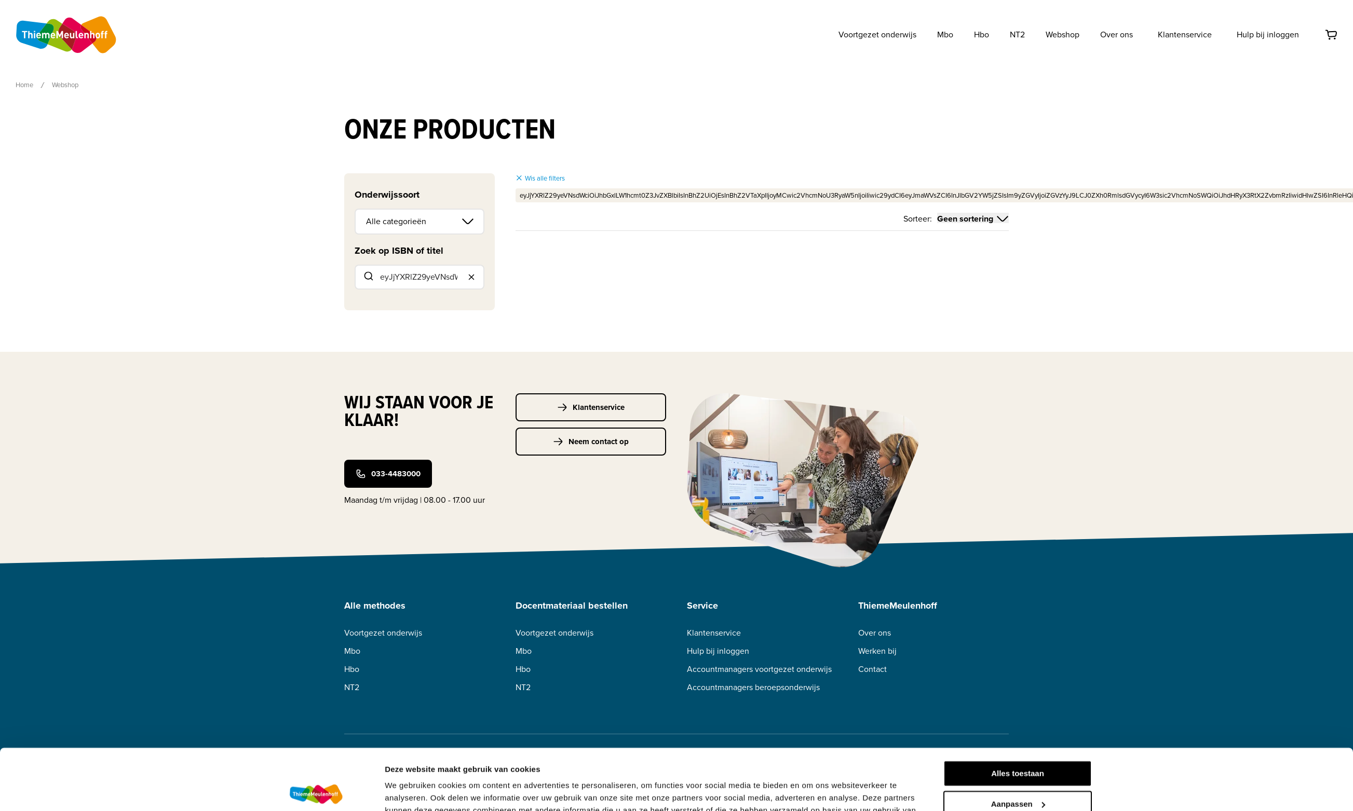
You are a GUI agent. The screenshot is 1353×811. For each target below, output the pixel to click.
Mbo (352, 651)
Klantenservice (1185, 34)
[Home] (67, 34)
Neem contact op (591, 441)
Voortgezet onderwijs (383, 633)
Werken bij (877, 651)
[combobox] (419, 277)
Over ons (874, 633)
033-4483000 (388, 473)
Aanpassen (1018, 742)
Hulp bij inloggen (1268, 34)
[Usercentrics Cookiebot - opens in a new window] (315, 791)
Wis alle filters (540, 178)
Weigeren (1017, 773)
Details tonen (409, 790)
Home (24, 85)
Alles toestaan (1017, 712)
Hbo (351, 669)
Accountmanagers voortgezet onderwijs (759, 669)
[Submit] (368, 277)
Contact (872, 669)
